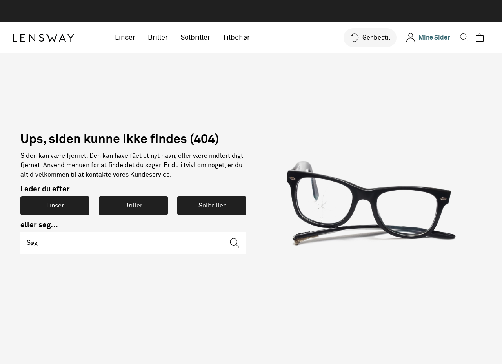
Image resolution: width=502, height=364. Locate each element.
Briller (163, 37)
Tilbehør (241, 37)
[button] (368, 37)
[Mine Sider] (426, 38)
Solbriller (200, 37)
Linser (130, 37)
